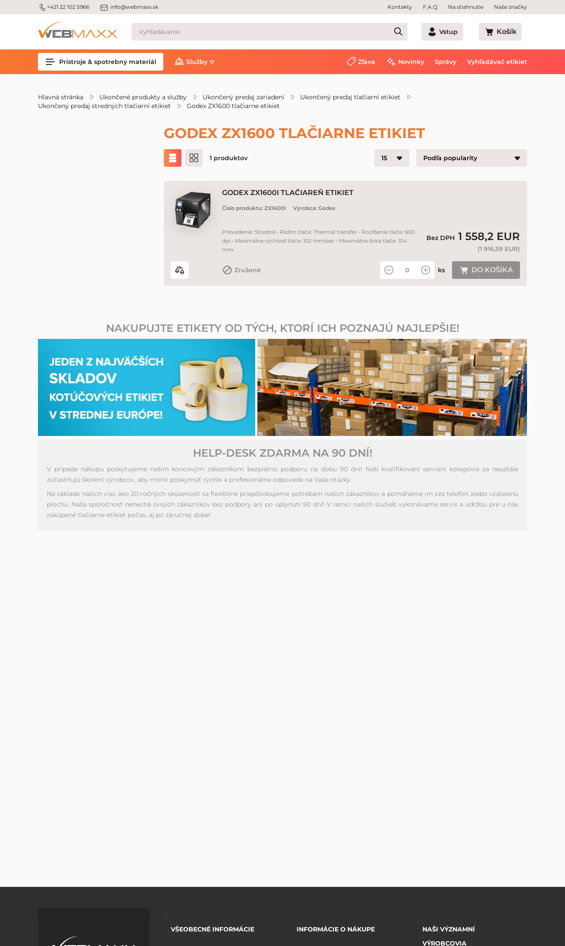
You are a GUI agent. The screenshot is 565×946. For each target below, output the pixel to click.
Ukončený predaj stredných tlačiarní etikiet (104, 106)
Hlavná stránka (60, 97)
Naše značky (510, 7)
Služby (196, 62)
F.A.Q (430, 7)
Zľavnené (74, 208)
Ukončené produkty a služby (143, 97)
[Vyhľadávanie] (285, 32)
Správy (445, 62)
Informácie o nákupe (336, 926)
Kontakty (400, 7)
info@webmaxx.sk (129, 7)
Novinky (411, 62)
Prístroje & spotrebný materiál (100, 61)
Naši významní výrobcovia (448, 930)
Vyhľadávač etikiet (497, 62)
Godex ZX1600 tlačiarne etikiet (233, 106)
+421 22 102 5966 (63, 7)
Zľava (366, 62)
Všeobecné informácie (212, 926)
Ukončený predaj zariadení (243, 97)
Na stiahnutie (465, 7)
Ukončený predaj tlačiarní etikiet (350, 97)
